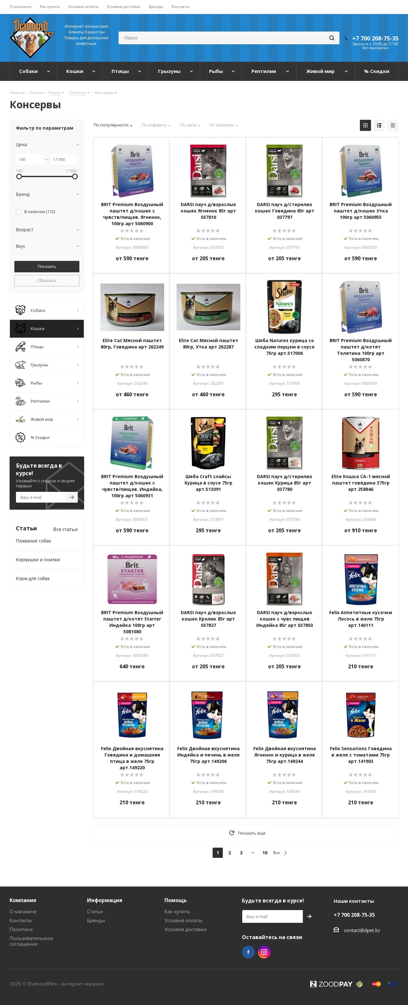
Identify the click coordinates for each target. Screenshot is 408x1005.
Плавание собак (33, 541)
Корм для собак (33, 578)
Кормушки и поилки (38, 559)
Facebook (248, 952)
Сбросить (46, 280)
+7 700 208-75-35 (375, 38)
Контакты (21, 920)
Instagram (264, 952)
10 (264, 853)
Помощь (175, 900)
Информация (104, 900)
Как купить (177, 911)
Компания (23, 900)
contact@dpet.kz (362, 930)
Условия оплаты (183, 920)
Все (276, 852)
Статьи (95, 911)
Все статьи (65, 529)
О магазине (23, 911)
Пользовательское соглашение (31, 941)
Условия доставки (185, 929)
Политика (21, 929)
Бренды (96, 920)
